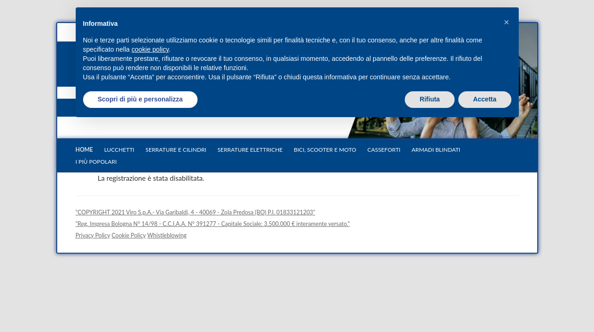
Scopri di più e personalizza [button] (140, 99)
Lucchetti (119, 149)
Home (84, 149)
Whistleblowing (166, 235)
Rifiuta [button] (430, 99)
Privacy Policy (93, 235)
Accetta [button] (485, 99)
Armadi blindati (436, 149)
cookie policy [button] (150, 49)
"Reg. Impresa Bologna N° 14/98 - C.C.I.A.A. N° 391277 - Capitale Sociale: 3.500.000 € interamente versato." (213, 223)
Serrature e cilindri (175, 149)
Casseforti (383, 149)
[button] (506, 22)
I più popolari (96, 161)
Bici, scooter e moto (325, 149)
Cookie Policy (129, 235)
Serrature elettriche (249, 149)
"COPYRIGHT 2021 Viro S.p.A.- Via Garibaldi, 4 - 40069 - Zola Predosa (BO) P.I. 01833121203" (195, 212)
